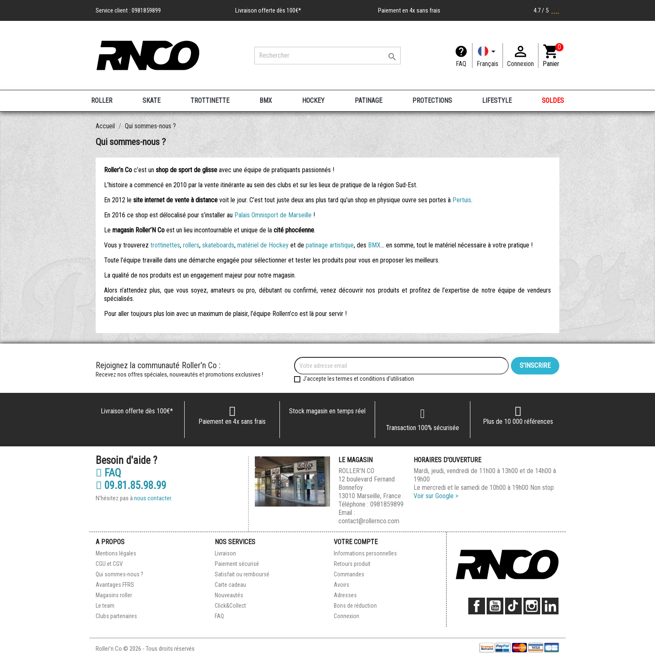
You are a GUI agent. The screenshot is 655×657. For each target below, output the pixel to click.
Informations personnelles (365, 553)
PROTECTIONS (432, 100)
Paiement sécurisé (237, 563)
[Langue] (487, 55)
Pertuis (461, 200)
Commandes (349, 574)
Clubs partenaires (116, 616)
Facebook (476, 606)
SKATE (151, 100)
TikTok (513, 606)
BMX (265, 100)
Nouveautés (229, 595)
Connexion (346, 616)
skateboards (218, 245)
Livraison (225, 553)
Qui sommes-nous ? (119, 574)
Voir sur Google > (436, 496)
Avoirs (341, 584)
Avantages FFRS (115, 584)
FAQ (461, 64)
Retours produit (352, 563)
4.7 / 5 (546, 10)
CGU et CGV (109, 563)
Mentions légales (116, 553)
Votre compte (356, 542)
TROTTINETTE (209, 100)
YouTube (495, 606)
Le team (105, 605)
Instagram (531, 606)
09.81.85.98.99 (131, 485)
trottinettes (165, 245)
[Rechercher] (327, 55)
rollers (191, 245)
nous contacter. (153, 498)
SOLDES (553, 100)
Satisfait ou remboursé (242, 574)
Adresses (345, 595)
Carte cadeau (230, 584)
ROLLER (101, 100)
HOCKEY (313, 100)
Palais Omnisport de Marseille (273, 215)
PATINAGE (368, 100)
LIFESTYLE (497, 100)
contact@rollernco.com (368, 521)
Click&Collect (230, 605)
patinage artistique (330, 245)
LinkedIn (550, 606)
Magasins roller (114, 595)
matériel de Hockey (263, 245)
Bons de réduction (355, 605)
